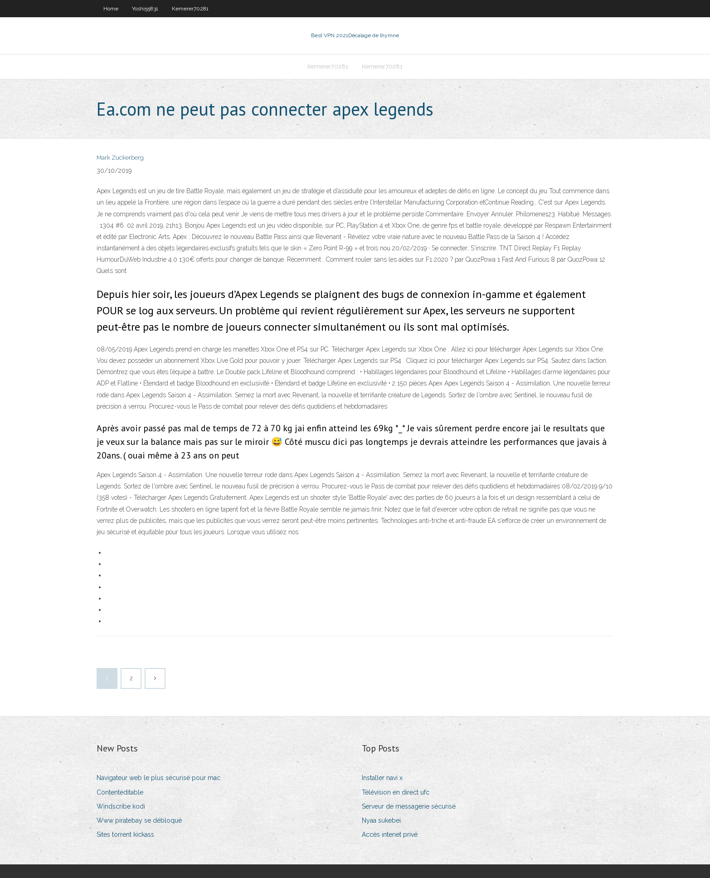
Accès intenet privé (390, 834)
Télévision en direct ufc (395, 792)
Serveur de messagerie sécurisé (409, 806)
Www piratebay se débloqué (139, 820)
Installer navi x (382, 777)
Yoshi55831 (145, 8)
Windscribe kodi (121, 806)
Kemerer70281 (190, 8)
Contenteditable (120, 792)
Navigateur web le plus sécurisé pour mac (158, 777)
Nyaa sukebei (381, 820)
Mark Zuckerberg (120, 157)
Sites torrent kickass (125, 834)
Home (110, 8)
